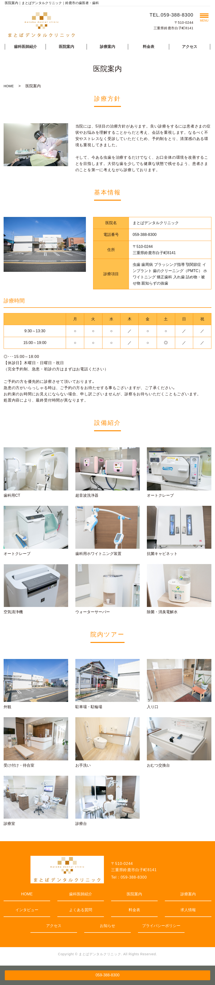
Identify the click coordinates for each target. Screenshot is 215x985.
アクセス (189, 47)
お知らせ (107, 926)
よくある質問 (80, 910)
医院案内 (66, 47)
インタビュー (26, 910)
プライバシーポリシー (161, 926)
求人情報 (188, 910)
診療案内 (107, 47)
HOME (9, 86)
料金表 (148, 47)
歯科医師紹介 (25, 47)
